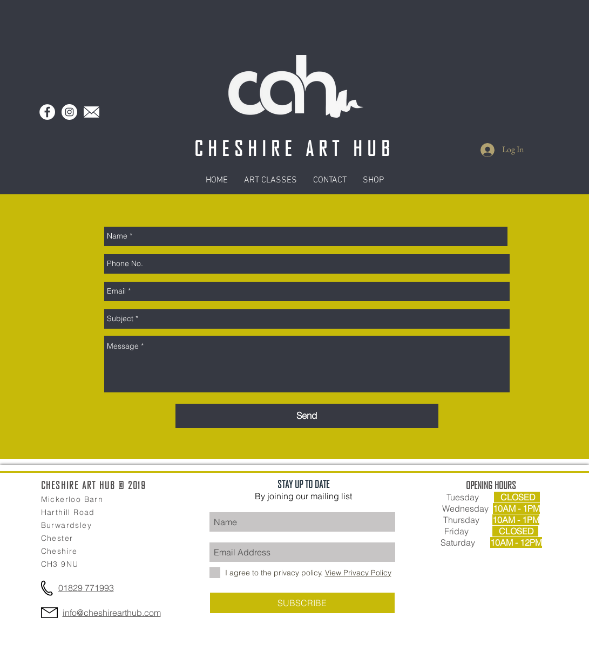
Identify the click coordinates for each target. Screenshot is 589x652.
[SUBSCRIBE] (302, 603)
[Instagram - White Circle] (69, 112)
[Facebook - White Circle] (47, 112)
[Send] (306, 416)
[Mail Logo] (91, 112)
